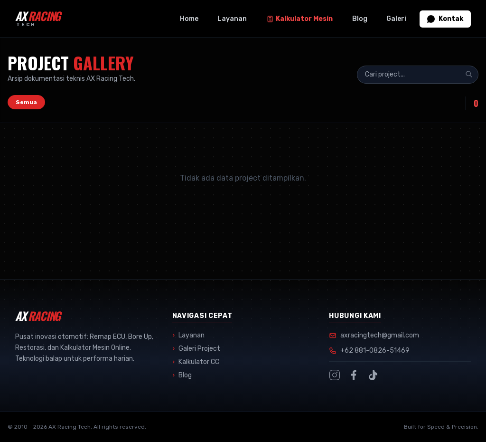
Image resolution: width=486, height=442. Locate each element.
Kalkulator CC (195, 362)
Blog (359, 19)
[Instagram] (334, 375)
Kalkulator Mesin (299, 19)
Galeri (396, 19)
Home (189, 19)
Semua (26, 102)
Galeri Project (196, 349)
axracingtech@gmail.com (379, 335)
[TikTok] (372, 375)
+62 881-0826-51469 (375, 350)
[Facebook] (353, 375)
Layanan (232, 19)
